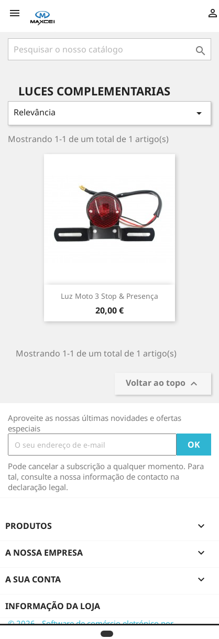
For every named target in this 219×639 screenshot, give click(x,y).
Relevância (109, 113)
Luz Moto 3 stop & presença (109, 296)
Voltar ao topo (163, 384)
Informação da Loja (52, 606)
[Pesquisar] (109, 49)
